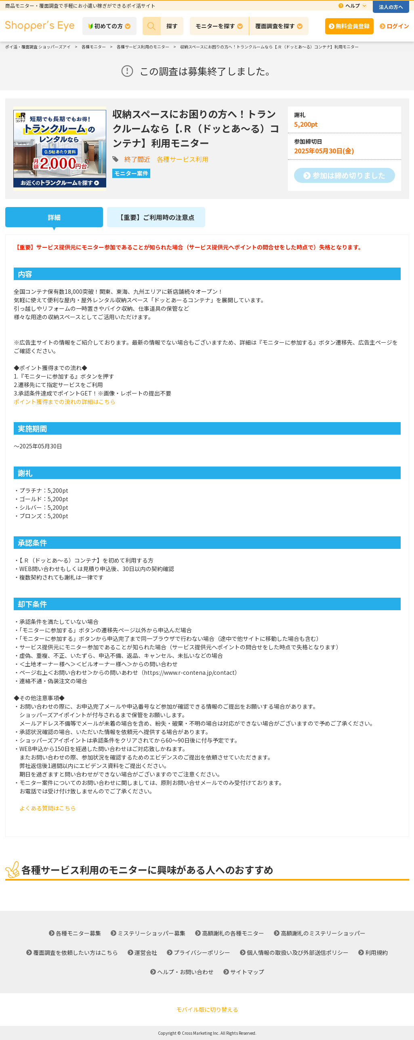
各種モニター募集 (78, 933)
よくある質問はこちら (47, 808)
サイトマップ (247, 972)
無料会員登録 (353, 26)
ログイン (398, 26)
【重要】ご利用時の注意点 (156, 217)
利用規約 (376, 952)
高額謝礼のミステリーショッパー (323, 933)
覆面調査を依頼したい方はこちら (75, 952)
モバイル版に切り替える (207, 1009)
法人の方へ (391, 6)
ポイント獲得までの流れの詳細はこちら (65, 402)
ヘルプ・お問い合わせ (185, 972)
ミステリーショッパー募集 (151, 933)
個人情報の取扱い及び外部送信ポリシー (298, 952)
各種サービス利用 (182, 159)
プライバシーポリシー (202, 952)
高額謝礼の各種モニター (233, 933)
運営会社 (145, 952)
